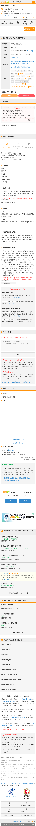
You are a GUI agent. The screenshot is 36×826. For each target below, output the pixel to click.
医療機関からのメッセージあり (30, 29)
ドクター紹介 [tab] (6, 147)
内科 (12, 61)
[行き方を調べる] (18, 443)
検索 (33, 821)
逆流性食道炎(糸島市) (7, 684)
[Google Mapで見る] (18, 439)
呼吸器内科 (25, 61)
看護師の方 (26, 95)
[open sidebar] (33, 2)
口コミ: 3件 (4, 573)
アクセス (32, 24)
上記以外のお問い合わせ (11, 480)
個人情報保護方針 (26, 815)
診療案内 (11, 24)
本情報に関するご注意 (9, 283)
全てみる (7, 15)
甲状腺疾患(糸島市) (7, 660)
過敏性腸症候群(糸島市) (8, 689)
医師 (18, 24)
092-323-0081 (15, 58)
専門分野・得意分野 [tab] (18, 147)
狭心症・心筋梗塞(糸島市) (9, 674)
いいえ (25, 501)
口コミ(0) (25, 24)
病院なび (5, 2)
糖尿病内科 (16, 63)
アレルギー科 (24, 63)
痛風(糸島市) (5, 654)
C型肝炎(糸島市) (6, 645)
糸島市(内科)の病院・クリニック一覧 (18, 593)
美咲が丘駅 (11, 450)
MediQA (9, 811)
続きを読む (7, 579)
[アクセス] (30, 51)
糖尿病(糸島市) (5, 649)
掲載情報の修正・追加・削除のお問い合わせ (17, 478)
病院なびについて (26, 811)
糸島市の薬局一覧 (18, 632)
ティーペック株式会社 (24, 699)
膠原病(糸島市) (5, 664)
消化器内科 (17, 61)
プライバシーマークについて (11, 796)
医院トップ (4, 24)
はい (11, 501)
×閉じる (29, 120)
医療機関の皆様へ (26, 805)
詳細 (33, 824)
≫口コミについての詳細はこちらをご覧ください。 (17, 382)
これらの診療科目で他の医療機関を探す (21, 67)
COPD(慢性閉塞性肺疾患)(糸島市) (11, 679)
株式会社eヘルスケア (9, 701)
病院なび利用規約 (9, 815)
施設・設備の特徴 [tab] (29, 147)
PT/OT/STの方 (9, 95)
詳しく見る (5, 199)
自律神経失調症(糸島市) (8, 669)
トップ (9, 805)
